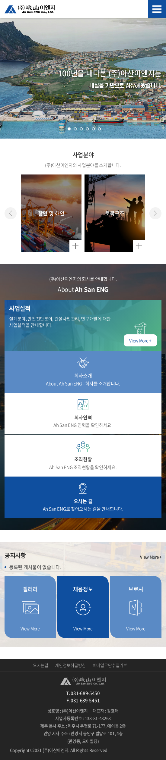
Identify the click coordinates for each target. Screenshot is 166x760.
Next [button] (155, 213)
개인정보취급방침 (70, 665)
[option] (51, 213)
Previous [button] (11, 213)
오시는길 (40, 665)
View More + (150, 557)
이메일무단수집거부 (110, 665)
